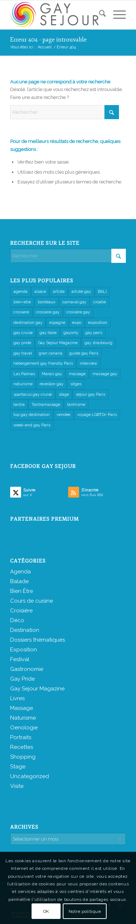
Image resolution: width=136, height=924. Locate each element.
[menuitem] (99, 14)
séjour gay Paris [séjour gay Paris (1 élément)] (90, 394)
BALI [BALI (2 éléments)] (102, 291)
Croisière (21, 610)
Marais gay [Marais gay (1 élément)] (52, 374)
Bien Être (21, 591)
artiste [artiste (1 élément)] (59, 291)
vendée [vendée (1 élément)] (63, 414)
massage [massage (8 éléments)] (77, 374)
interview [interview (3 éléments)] (88, 363)
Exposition (23, 649)
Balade (19, 581)
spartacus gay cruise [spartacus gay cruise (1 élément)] (32, 394)
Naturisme (23, 718)
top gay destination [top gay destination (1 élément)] (31, 414)
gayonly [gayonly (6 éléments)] (70, 332)
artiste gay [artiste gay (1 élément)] (81, 291)
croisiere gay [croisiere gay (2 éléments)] (47, 312)
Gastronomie (26, 669)
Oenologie (24, 727)
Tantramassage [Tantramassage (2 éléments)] (46, 404)
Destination (24, 630)
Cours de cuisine (31, 601)
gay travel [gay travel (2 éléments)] (22, 353)
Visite (17, 786)
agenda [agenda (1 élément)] (20, 291)
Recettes (21, 747)
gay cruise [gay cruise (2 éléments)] (23, 332)
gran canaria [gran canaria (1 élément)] (50, 353)
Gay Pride (22, 679)
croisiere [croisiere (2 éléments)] (21, 312)
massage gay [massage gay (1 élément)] (104, 374)
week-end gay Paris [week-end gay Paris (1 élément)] (31, 425)
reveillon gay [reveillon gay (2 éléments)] (51, 384)
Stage (17, 766)
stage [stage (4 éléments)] (64, 394)
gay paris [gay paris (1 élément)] (93, 332)
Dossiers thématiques (37, 640)
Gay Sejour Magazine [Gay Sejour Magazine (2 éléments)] (58, 342)
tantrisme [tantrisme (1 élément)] (76, 404)
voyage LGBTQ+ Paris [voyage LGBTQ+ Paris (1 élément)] (97, 414)
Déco (17, 620)
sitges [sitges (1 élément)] (75, 384)
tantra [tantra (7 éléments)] (19, 404)
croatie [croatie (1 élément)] (99, 302)
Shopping (23, 757)
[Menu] (116, 14)
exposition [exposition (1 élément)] (97, 322)
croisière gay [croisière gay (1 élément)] (78, 312)
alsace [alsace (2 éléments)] (40, 291)
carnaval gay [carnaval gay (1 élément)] (74, 302)
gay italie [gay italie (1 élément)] (48, 332)
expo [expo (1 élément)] (76, 322)
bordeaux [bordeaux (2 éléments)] (46, 302)
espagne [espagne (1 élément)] (57, 322)
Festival (19, 659)
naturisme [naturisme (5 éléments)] (23, 384)
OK (46, 911)
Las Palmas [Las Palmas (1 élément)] (24, 374)
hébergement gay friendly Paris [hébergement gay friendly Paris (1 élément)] (43, 363)
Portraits (20, 737)
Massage (21, 708)
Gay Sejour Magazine (37, 688)
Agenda (20, 571)
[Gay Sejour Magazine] (56, 14)
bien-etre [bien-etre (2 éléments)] (22, 302)
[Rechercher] (99, 14)
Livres (17, 698)
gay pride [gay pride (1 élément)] (22, 342)
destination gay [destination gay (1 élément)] (27, 322)
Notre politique (85, 911)
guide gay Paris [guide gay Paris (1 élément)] (83, 353)
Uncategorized (29, 776)
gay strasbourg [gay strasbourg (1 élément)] (98, 342)
